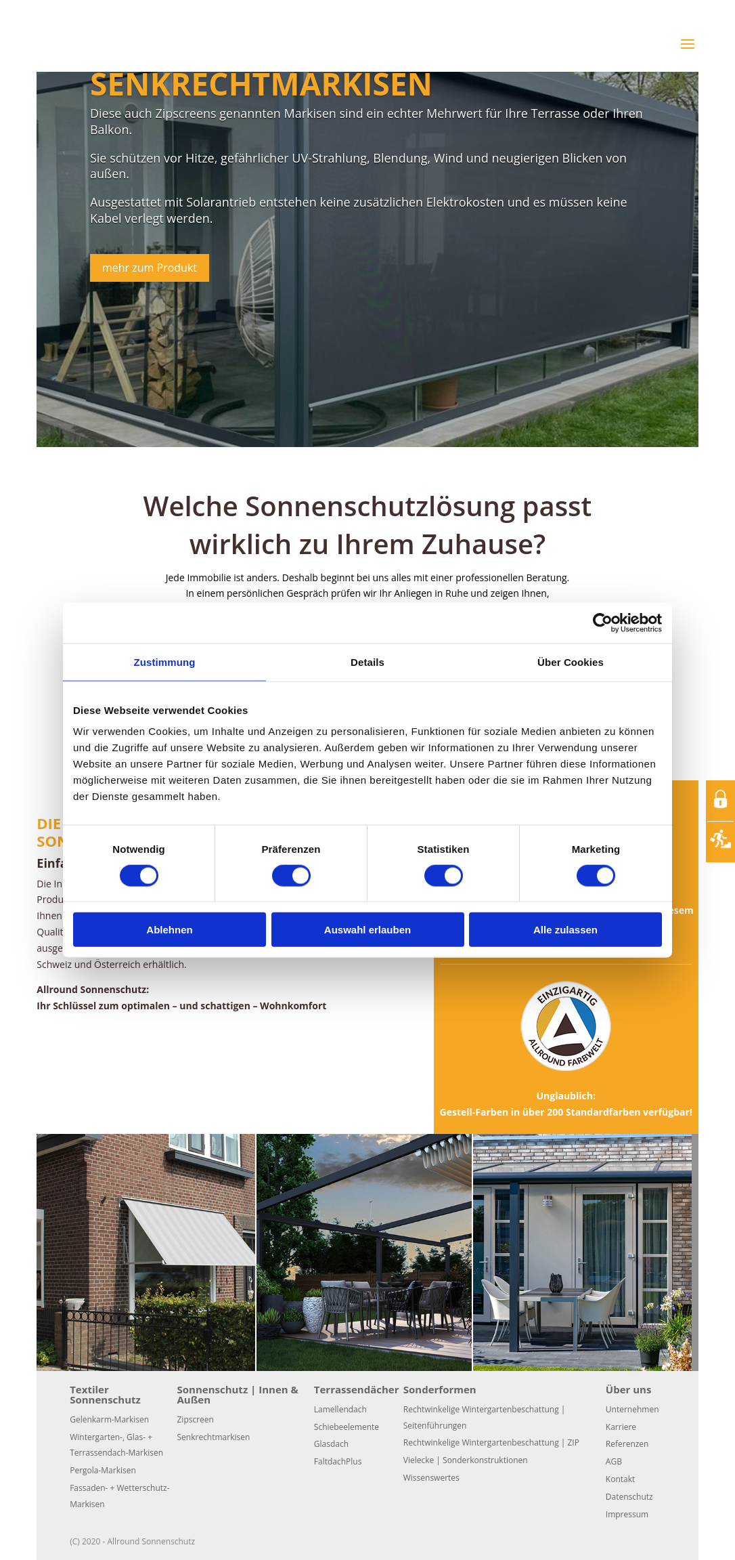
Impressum (627, 1514)
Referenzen (627, 1444)
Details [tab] (367, 661)
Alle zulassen (565, 929)
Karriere (621, 1427)
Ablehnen (169, 929)
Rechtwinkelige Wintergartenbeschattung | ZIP (491, 1442)
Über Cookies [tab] (570, 661)
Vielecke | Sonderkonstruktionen (465, 1460)
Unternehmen (632, 1409)
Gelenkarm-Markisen (109, 1419)
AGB (614, 1461)
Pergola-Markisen (103, 1470)
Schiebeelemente (346, 1427)
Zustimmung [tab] (165, 661)
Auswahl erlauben (367, 929)
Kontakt (620, 1479)
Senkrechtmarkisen (261, 83)
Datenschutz (629, 1496)
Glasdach (331, 1444)
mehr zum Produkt (149, 267)
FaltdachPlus (338, 1461)
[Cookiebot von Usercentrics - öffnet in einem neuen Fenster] (602, 622)
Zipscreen (195, 1419)
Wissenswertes (431, 1477)
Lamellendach (340, 1409)
